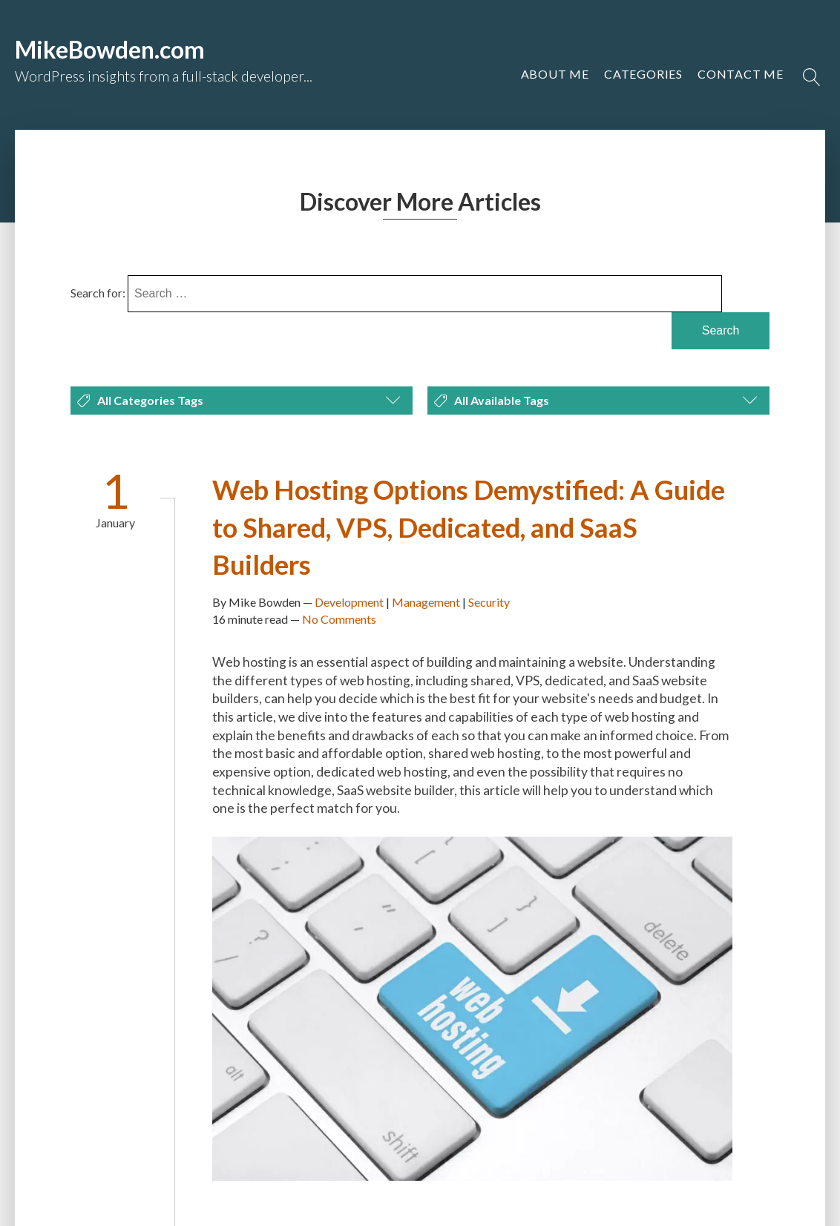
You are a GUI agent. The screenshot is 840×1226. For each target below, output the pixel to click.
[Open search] (811, 77)
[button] (740, 74)
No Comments (339, 619)
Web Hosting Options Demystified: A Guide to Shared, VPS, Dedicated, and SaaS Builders (468, 527)
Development (349, 602)
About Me (555, 74)
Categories (643, 74)
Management (426, 602)
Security (489, 602)
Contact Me (741, 74)
